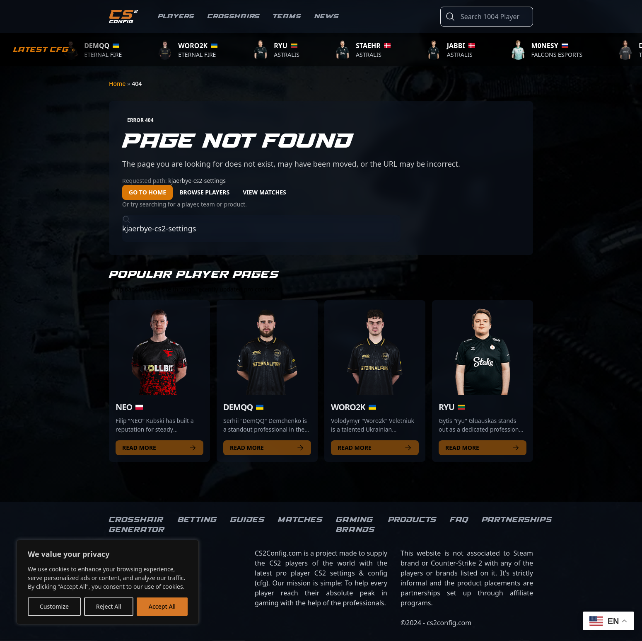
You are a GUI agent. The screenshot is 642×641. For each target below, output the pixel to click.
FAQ (459, 520)
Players (176, 16)
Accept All (162, 606)
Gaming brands (355, 525)
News (326, 16)
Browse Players (204, 192)
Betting (197, 520)
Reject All (108, 606)
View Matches (264, 192)
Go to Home (147, 192)
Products (412, 520)
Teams (287, 16)
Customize (54, 606)
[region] (108, 582)
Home (118, 83)
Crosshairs (234, 16)
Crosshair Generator (136, 525)
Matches (300, 520)
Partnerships (517, 520)
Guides (247, 520)
